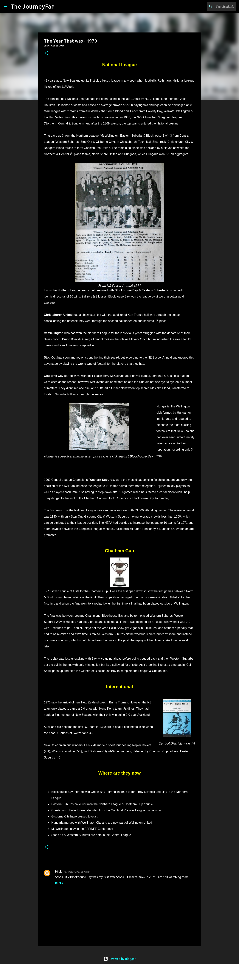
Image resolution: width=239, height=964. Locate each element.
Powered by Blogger (119, 958)
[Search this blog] (216, 6)
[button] (46, 53)
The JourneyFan (32, 6)
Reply (59, 883)
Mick (58, 871)
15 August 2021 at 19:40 (76, 871)
